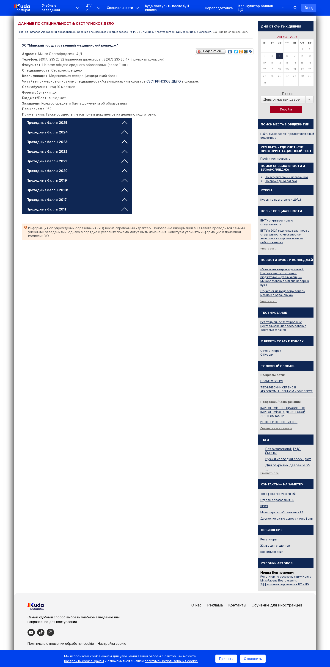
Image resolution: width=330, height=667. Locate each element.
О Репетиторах (270, 350)
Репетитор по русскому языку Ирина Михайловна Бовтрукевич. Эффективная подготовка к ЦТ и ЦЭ (285, 580)
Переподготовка (219, 8)
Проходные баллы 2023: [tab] (77, 142)
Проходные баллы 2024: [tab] (77, 132)
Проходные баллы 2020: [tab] (77, 171)
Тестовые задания (273, 330)
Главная (23, 31)
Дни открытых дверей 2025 (287, 465)
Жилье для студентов (275, 545)
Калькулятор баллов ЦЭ (255, 8)
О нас (196, 605)
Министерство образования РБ (281, 512)
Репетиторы (268, 539)
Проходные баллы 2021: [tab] (77, 161)
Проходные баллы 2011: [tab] (77, 209)
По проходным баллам (281, 181)
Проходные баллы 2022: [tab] (77, 151)
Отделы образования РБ (277, 500)
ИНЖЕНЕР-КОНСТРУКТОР (278, 422)
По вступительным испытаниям (286, 177)
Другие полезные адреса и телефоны (286, 518)
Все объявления (271, 552)
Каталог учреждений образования (52, 31)
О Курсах (266, 354)
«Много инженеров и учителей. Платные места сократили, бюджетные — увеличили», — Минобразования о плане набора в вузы (284, 277)
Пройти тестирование (275, 158)
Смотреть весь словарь (276, 428)
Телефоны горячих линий (278, 493)
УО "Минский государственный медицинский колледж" (175, 31)
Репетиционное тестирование (281, 322)
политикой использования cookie (171, 661)
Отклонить (253, 659)
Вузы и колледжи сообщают (288, 459)
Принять (226, 659)
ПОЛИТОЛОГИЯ (271, 381)
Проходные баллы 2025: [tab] (77, 123)
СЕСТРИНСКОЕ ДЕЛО (163, 81)
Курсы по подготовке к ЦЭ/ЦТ (281, 199)
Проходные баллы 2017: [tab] (77, 200)
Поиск (287, 94)
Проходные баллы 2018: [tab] (77, 190)
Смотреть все (269, 473)
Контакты (237, 605)
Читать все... (268, 248)
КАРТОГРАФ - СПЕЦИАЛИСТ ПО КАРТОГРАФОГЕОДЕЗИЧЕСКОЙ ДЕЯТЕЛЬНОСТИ (282, 412)
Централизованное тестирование (283, 326)
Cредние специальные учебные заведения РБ (107, 31)
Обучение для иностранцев (277, 605)
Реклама (215, 605)
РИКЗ (264, 506)
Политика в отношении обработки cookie (61, 643)
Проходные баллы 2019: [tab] (77, 180)
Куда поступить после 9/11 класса (167, 8)
